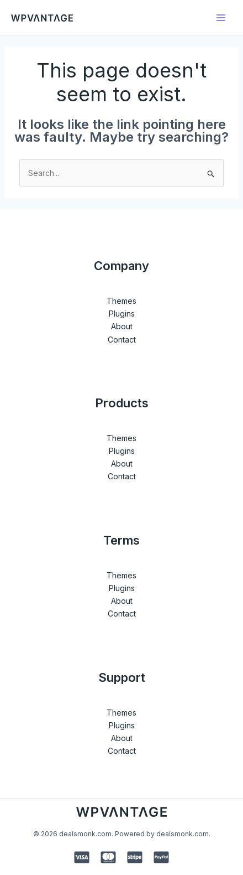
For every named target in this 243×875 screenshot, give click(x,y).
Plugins (122, 313)
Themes (121, 301)
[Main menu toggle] (220, 17)
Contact (122, 339)
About (122, 326)
